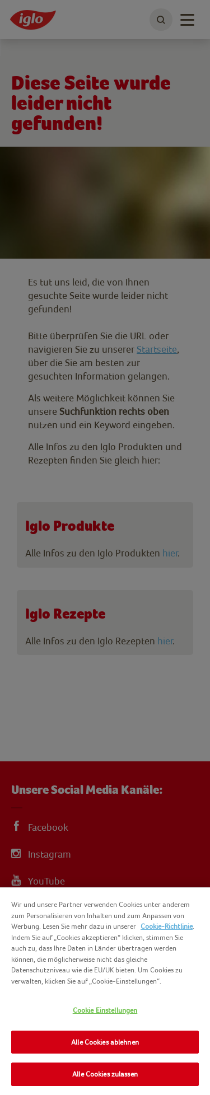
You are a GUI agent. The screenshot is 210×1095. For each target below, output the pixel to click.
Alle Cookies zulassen (105, 1074)
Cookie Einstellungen (105, 1010)
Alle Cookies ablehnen (105, 1042)
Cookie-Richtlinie (167, 926)
